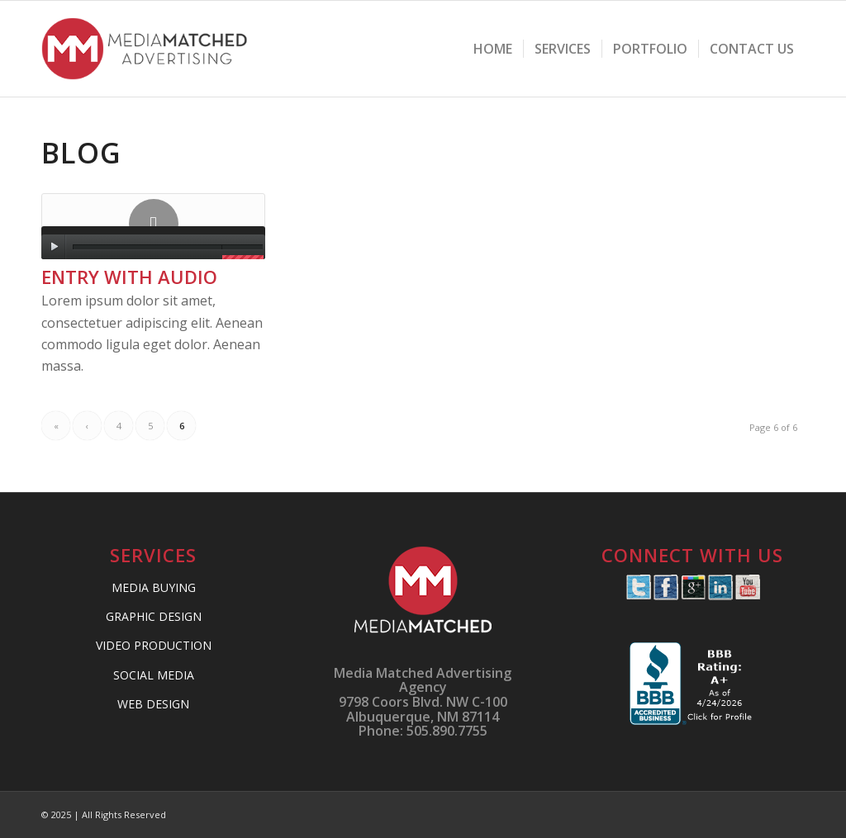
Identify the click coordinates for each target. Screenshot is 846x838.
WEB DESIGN (153, 704)
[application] (153, 242)
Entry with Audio (129, 276)
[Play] (54, 246)
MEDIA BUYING (154, 587)
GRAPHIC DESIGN (154, 616)
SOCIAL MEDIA (153, 675)
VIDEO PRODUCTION (154, 645)
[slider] (147, 247)
